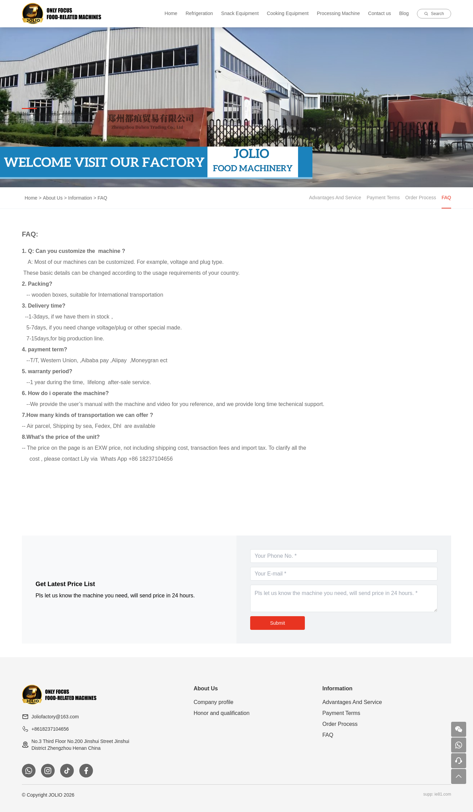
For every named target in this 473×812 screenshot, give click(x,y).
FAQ (102, 198)
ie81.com (442, 794)
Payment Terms (383, 197)
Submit (277, 623)
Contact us (379, 13)
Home (171, 13)
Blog (404, 13)
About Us (53, 198)
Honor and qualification (221, 713)
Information (80, 198)
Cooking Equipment (288, 13)
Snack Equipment (240, 13)
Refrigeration (199, 13)
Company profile (213, 702)
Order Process (420, 197)
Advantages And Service (335, 197)
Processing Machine (338, 13)
